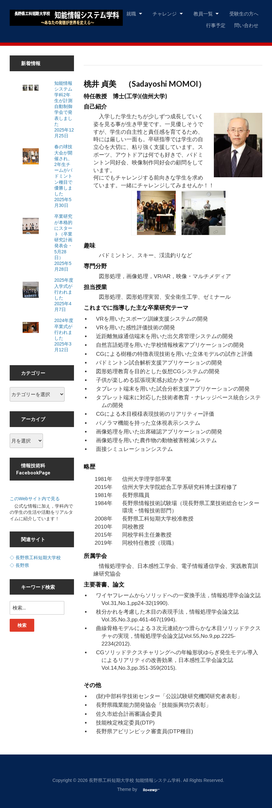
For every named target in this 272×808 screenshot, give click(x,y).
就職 (131, 13)
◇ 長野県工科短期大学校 (35, 557)
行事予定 (215, 25)
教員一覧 (203, 13)
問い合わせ (246, 25)
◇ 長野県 (19, 565)
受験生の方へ (243, 13)
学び (105, 13)
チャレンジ (164, 13)
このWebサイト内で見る (35, 498)
